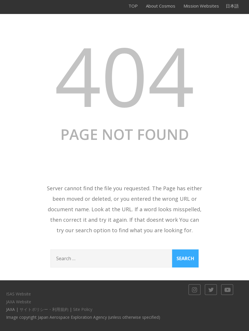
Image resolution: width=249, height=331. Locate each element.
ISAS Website (18, 294)
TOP (133, 6)
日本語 (232, 6)
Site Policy (82, 309)
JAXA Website (18, 301)
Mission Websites (201, 6)
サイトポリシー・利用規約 (44, 309)
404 (125, 75)
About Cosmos (160, 6)
